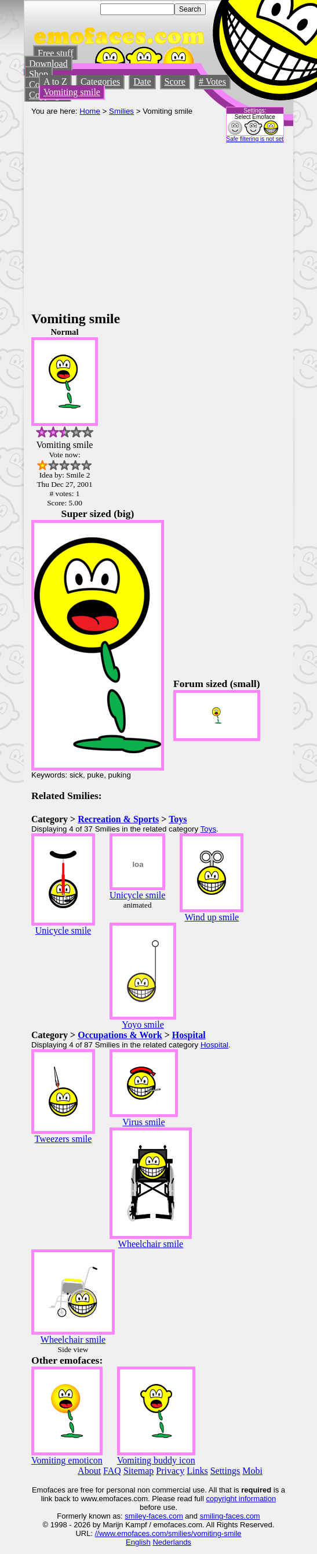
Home (89, 111)
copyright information (241, 1498)
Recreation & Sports (118, 819)
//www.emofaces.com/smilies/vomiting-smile (168, 1533)
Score (175, 81)
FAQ (112, 1471)
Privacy (170, 1471)
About (89, 1471)
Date (142, 81)
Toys (178, 819)
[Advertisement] (158, 224)
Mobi (252, 1471)
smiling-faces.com (230, 1516)
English (138, 1542)
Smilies (121, 111)
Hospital (189, 1035)
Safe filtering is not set (255, 139)
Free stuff (55, 53)
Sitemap (138, 1471)
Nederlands (171, 1542)
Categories (100, 81)
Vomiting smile (71, 92)
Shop (38, 74)
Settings (225, 1471)
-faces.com (164, 1516)
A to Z (55, 81)
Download (48, 63)
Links (197, 1471)
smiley (135, 1516)
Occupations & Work (120, 1035)
